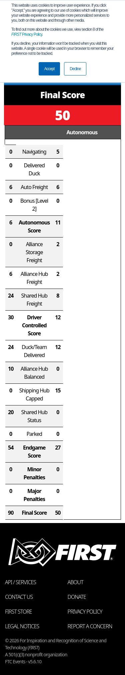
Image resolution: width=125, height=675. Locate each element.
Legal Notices (22, 626)
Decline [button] (75, 68)
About (75, 582)
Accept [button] (49, 68)
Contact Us (19, 597)
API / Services (20, 582)
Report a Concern (90, 626)
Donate (77, 597)
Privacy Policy (26, 34)
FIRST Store (18, 611)
